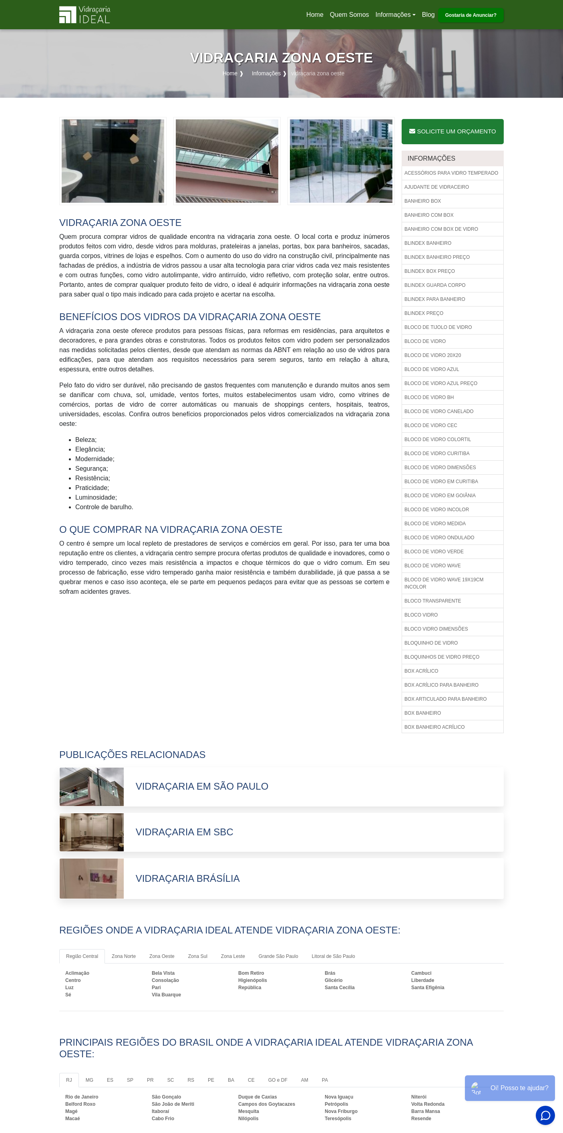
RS (190, 1080)
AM (304, 1080)
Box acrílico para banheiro (441, 685)
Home (316, 17)
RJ (69, 1080)
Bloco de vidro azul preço (440, 383)
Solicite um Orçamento (452, 131)
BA (231, 1080)
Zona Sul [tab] (197, 956)
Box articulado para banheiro (445, 699)
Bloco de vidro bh (429, 397)
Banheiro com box (429, 215)
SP (130, 1080)
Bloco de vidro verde (434, 551)
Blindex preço (423, 313)
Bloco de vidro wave (432, 566)
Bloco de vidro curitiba (437, 453)
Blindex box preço (429, 271)
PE (211, 1080)
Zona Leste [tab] (233, 956)
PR (150, 1080)
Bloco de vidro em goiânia (440, 495)
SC (170, 1080)
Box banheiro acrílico (434, 727)
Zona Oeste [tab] (162, 956)
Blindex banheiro (427, 243)
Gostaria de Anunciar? (471, 15)
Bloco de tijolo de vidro (438, 327)
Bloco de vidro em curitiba (441, 481)
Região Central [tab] (82, 956)
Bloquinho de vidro (431, 643)
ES (110, 1080)
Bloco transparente (432, 601)
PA (325, 1080)
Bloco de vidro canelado (439, 411)
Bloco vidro (421, 615)
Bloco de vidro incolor (436, 509)
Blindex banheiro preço (437, 257)
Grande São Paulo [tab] (278, 956)
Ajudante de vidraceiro (436, 187)
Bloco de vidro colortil (437, 439)
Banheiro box (422, 201)
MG (89, 1080)
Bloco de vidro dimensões (440, 467)
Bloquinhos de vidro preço (441, 657)
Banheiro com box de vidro (441, 229)
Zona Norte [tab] (124, 956)
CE (251, 1080)
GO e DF (278, 1080)
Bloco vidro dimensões (436, 629)
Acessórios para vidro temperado (451, 173)
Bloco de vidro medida (435, 523)
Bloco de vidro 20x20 (432, 355)
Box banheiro (422, 713)
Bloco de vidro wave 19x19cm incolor (443, 583)
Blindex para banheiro (434, 299)
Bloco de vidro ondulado (439, 537)
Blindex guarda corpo (435, 285)
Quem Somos (349, 14)
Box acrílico (421, 671)
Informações (393, 14)
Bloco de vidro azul (431, 369)
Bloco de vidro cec (430, 425)
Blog (428, 14)
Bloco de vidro (425, 341)
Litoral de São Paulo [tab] (333, 956)
